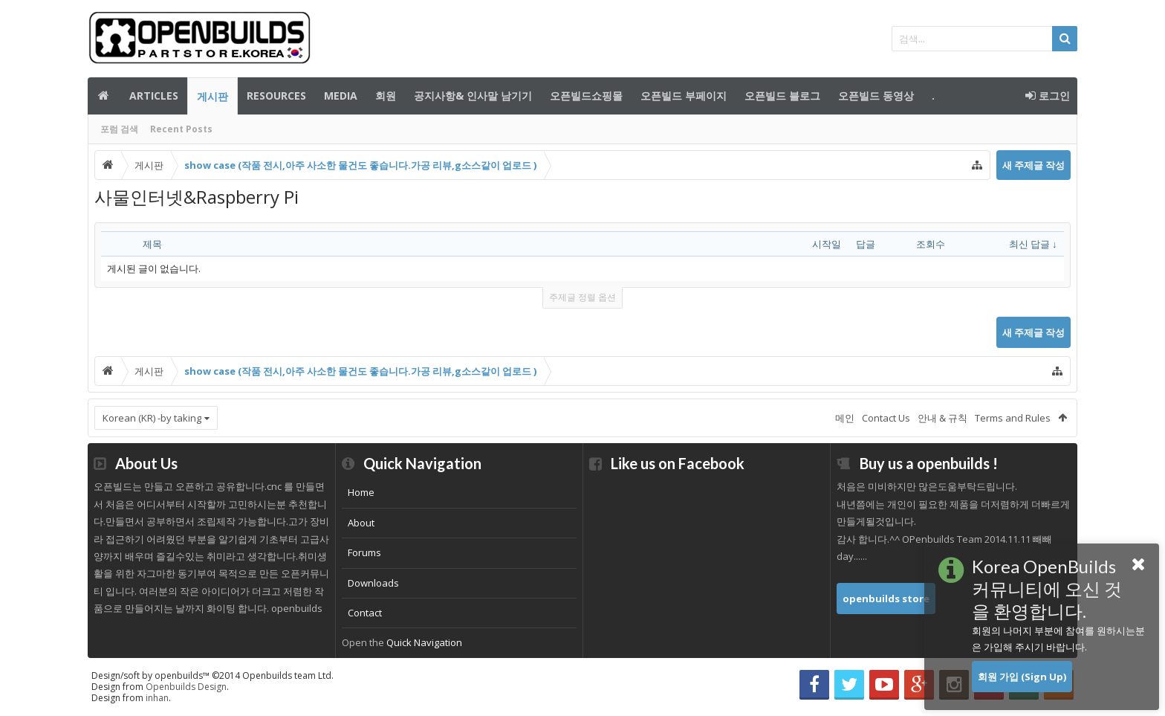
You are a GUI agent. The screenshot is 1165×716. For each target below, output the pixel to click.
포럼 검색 (119, 129)
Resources (276, 95)
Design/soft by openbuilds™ (212, 675)
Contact (365, 612)
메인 (104, 96)
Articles (153, 95)
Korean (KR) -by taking (152, 418)
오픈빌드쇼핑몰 (586, 95)
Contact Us (886, 418)
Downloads (373, 583)
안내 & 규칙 (942, 418)
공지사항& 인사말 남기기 (473, 95)
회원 (385, 95)
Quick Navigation (424, 642)
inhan (157, 697)
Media (340, 95)
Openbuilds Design (186, 686)
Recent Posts (181, 129)
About (361, 522)
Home (361, 492)
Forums (364, 552)
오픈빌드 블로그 (782, 95)
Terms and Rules (1013, 418)
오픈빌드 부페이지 (683, 95)
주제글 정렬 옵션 (582, 297)
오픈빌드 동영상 (876, 95)
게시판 (212, 96)
